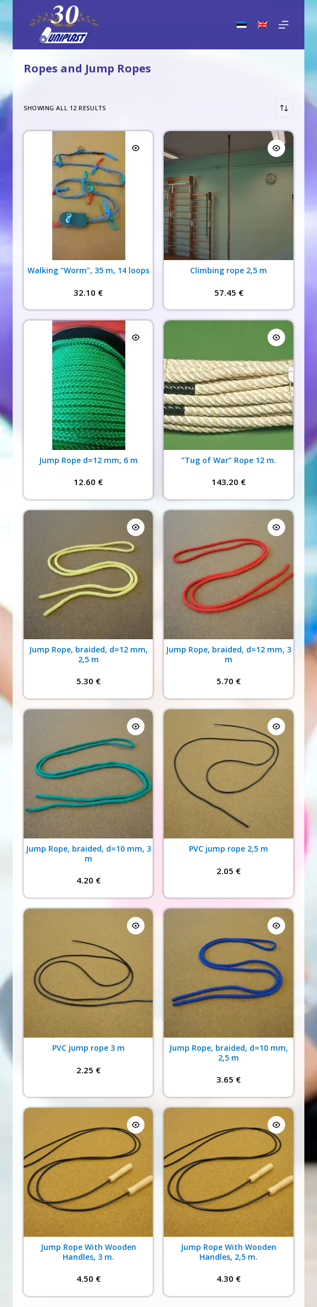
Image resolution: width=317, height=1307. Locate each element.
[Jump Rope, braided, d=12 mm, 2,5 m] (88, 574)
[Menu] (283, 25)
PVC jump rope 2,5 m (228, 848)
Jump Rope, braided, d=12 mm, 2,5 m (88, 654)
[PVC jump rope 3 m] (88, 973)
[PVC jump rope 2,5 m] (228, 773)
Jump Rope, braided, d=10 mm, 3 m (88, 853)
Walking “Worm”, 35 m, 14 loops (88, 270)
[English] (263, 24)
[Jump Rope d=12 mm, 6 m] (88, 384)
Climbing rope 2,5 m (228, 270)
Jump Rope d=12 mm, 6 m (88, 460)
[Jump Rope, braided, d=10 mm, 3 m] (88, 773)
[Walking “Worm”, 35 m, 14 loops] (88, 195)
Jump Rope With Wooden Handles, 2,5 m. (228, 1252)
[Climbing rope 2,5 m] (228, 195)
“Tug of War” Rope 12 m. (228, 460)
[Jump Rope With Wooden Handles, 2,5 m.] (228, 1172)
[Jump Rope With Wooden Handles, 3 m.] (88, 1172)
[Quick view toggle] (135, 148)
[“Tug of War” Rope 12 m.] (228, 384)
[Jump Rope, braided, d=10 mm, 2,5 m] (228, 973)
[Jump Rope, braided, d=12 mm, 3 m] (228, 574)
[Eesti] (242, 24)
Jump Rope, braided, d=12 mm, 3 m (228, 654)
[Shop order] (284, 108)
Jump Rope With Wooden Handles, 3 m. (88, 1252)
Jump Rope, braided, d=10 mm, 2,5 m (228, 1053)
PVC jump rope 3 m (88, 1048)
